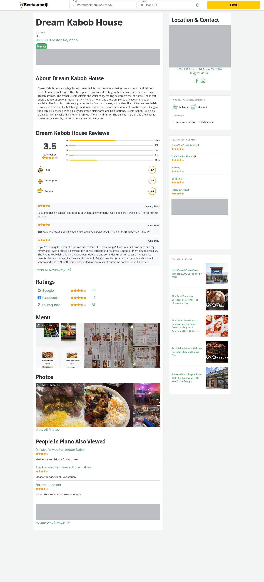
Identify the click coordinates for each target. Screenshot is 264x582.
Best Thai (176, 178)
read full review (140, 262)
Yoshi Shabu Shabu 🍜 (183, 156)
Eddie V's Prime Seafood (185, 145)
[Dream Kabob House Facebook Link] (197, 81)
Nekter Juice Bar (48, 485)
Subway (175, 167)
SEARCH (234, 5)
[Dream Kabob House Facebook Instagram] (203, 81)
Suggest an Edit (200, 73)
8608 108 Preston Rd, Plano (57, 40)
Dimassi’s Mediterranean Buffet (61, 449)
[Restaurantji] (34, 5)
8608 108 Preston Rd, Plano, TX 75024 (200, 69)
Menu (41, 46)
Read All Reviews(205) (53, 270)
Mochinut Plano (180, 189)
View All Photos (48, 429)
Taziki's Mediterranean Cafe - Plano (64, 467)
